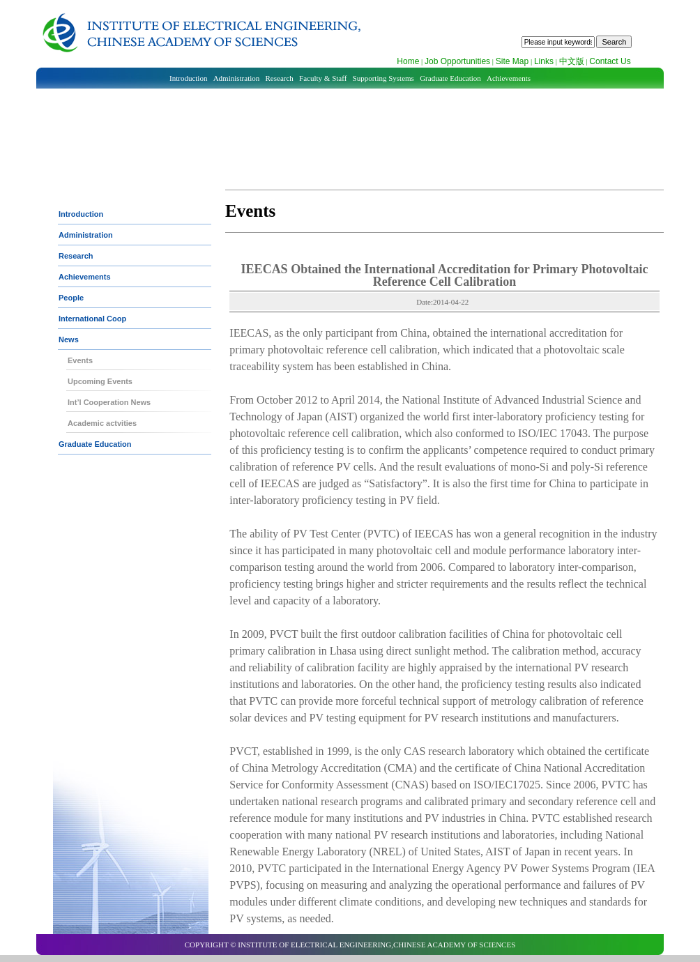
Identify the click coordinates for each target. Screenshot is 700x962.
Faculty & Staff (323, 78)
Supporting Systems (383, 78)
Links (544, 61)
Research (280, 78)
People (71, 297)
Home (408, 61)
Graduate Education (450, 78)
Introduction (188, 78)
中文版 (571, 61)
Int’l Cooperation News (109, 402)
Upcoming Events (100, 381)
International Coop (92, 318)
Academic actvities (102, 423)
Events (80, 360)
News (69, 339)
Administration (236, 78)
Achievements (509, 78)
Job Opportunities (457, 61)
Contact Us (609, 61)
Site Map (512, 61)
